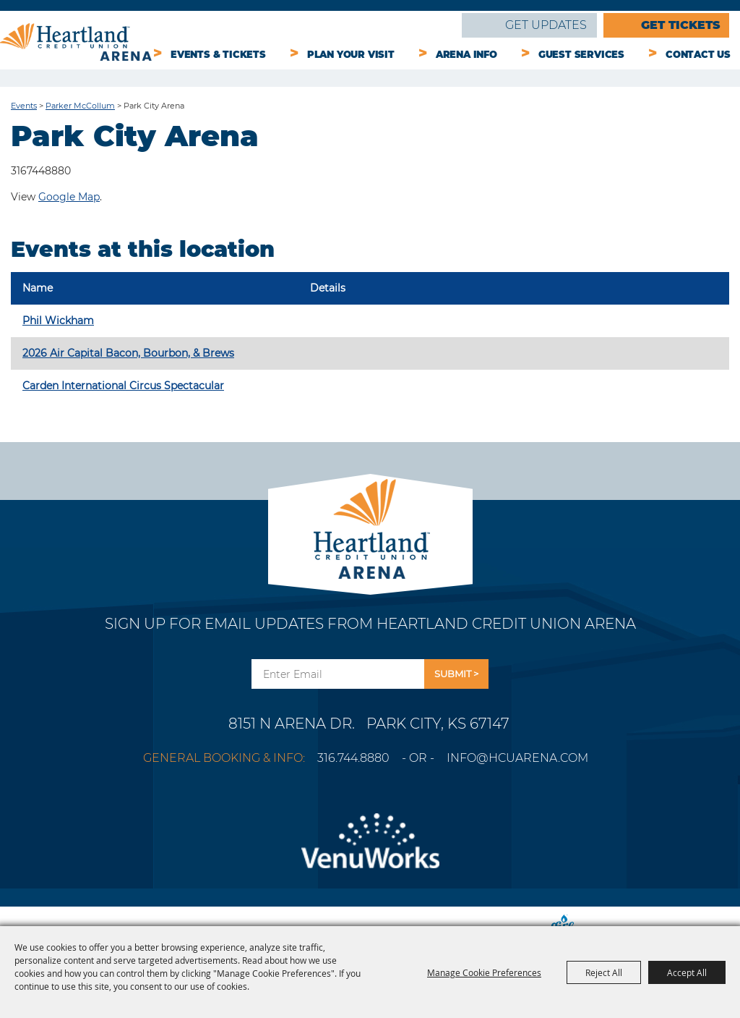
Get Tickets (680, 25)
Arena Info (466, 54)
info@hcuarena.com (517, 758)
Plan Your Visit (351, 54)
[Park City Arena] (370, 525)
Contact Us (698, 54)
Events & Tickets (218, 54)
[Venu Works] (370, 849)
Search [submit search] (441, 27)
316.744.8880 (353, 758)
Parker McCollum (80, 106)
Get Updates (546, 25)
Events (24, 106)
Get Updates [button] (456, 674)
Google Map (69, 196)
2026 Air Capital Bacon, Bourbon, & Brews (128, 353)
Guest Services (581, 54)
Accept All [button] (687, 972)
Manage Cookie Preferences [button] (484, 972)
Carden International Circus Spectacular (123, 385)
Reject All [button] (603, 972)
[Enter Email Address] (337, 674)
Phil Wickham (58, 320)
